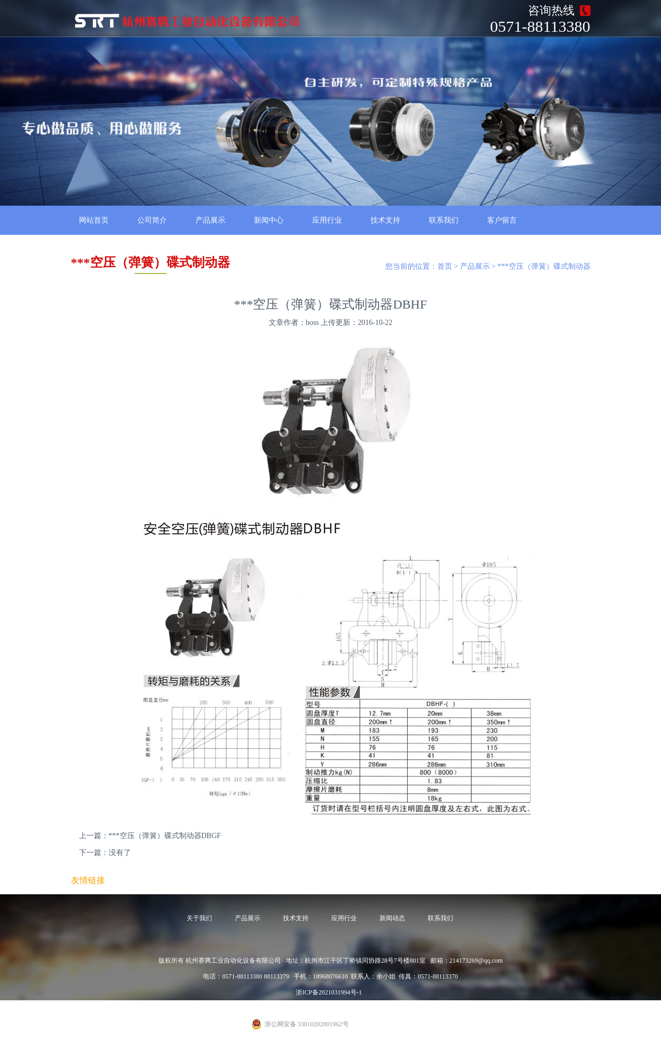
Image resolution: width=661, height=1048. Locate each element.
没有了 (120, 853)
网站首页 (94, 220)
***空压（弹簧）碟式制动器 (544, 266)
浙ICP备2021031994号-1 (329, 992)
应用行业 (327, 220)
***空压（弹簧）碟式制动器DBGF (165, 836)
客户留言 (502, 220)
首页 (444, 266)
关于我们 (199, 918)
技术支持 (385, 220)
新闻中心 (269, 220)
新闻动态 (392, 918)
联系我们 (444, 220)
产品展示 (210, 220)
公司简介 (152, 220)
